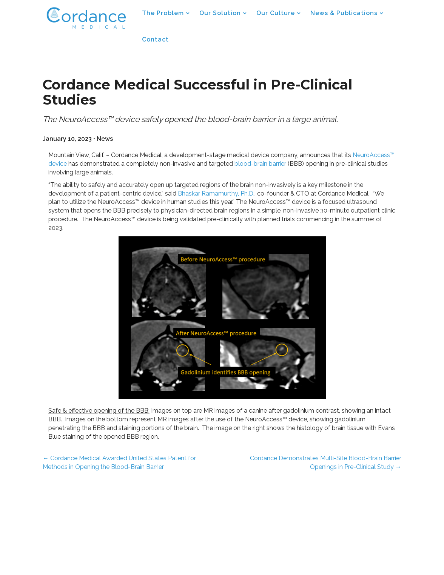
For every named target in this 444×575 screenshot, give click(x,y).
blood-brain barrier (260, 163)
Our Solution (220, 13)
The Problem (163, 13)
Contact (155, 39)
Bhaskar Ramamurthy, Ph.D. (216, 193)
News (105, 138)
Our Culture (275, 13)
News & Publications (344, 13)
